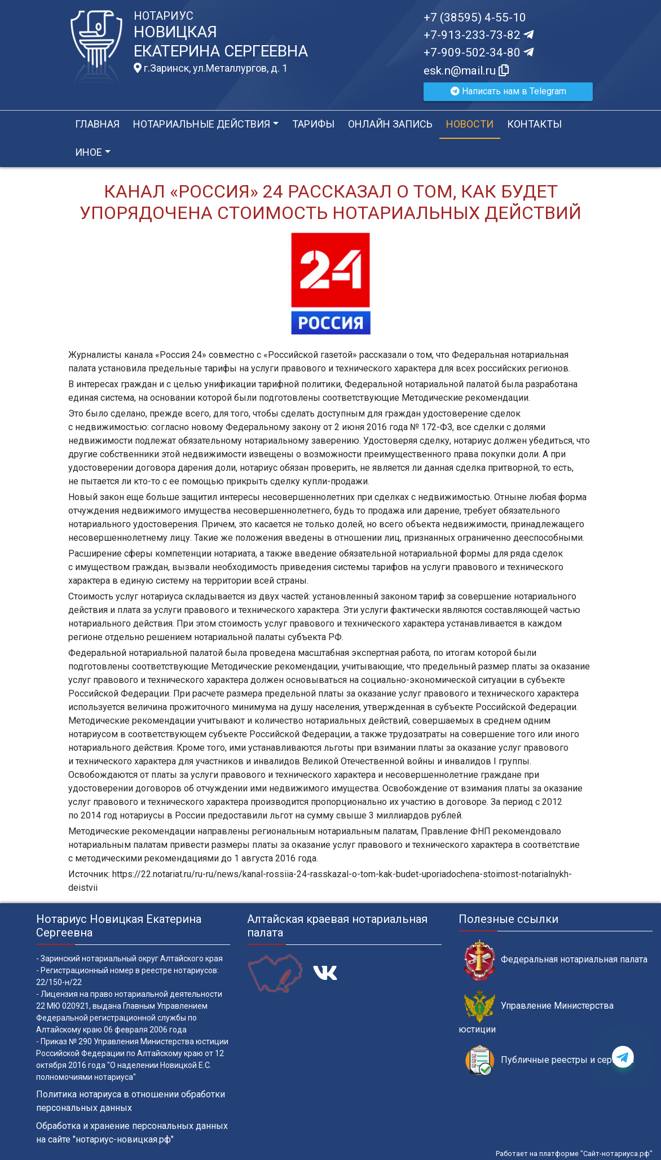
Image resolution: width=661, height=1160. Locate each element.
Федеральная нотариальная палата (555, 959)
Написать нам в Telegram (508, 91)
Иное (88, 152)
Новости (469, 124)
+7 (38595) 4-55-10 (475, 17)
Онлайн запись (390, 124)
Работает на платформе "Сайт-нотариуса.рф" (574, 1153)
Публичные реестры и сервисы (549, 1060)
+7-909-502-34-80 (479, 52)
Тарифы (313, 124)
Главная (97, 124)
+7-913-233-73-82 (479, 35)
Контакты (534, 124)
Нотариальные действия (201, 124)
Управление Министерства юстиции (536, 1012)
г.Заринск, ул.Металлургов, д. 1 (211, 68)
